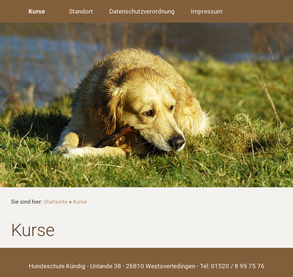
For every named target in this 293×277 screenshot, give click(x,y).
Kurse (80, 202)
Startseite (56, 202)
